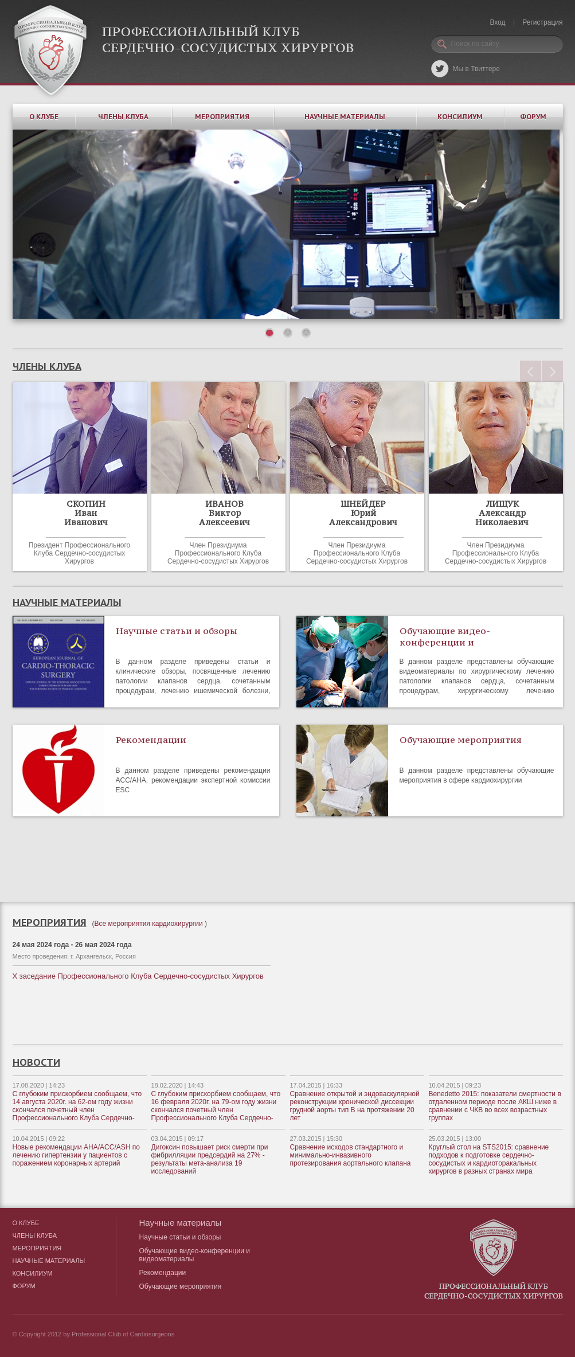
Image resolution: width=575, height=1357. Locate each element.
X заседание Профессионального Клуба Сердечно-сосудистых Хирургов (138, 976)
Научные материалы (344, 116)
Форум (533, 116)
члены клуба (47, 366)
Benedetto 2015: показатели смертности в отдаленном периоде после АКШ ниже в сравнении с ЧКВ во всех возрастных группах (495, 1106)
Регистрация (542, 22)
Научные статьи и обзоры (176, 630)
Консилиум (460, 116)
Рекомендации (151, 739)
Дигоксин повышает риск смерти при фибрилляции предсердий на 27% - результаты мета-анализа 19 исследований (209, 1159)
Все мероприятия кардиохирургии (149, 924)
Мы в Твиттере (476, 69)
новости (36, 1062)
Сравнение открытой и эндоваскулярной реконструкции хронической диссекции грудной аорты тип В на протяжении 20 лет (355, 1106)
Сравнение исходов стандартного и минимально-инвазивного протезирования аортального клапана (350, 1155)
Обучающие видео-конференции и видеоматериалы (445, 642)
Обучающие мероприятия (461, 739)
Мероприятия (222, 116)
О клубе (43, 116)
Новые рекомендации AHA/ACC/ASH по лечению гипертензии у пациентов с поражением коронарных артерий (76, 1155)
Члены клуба (123, 116)
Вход (497, 22)
